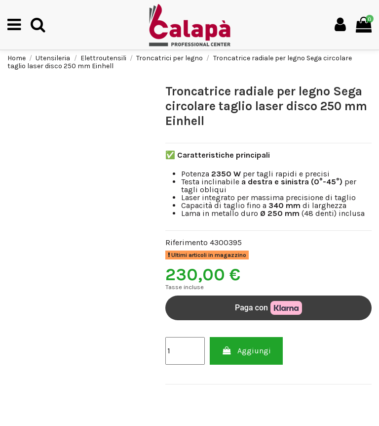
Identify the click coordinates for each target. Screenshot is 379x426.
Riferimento (186, 243)
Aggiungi (246, 350)
